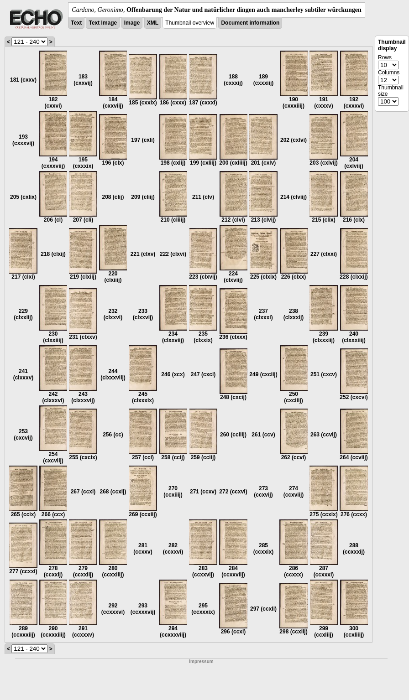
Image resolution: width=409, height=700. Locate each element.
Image (132, 23)
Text (76, 23)
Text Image (103, 23)
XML (152, 23)
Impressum (201, 661)
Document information (250, 23)
